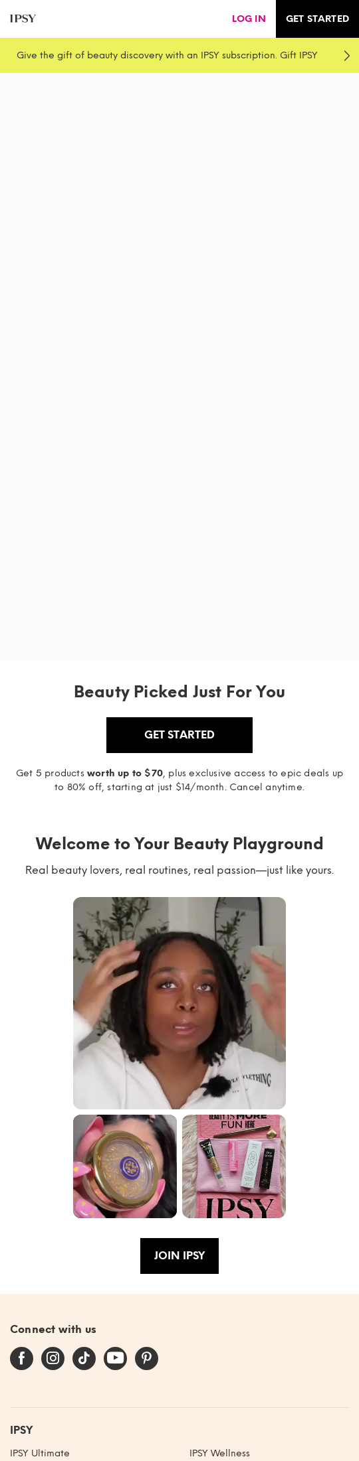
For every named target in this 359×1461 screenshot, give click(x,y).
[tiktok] (84, 1359)
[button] (179, 1003)
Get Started (179, 735)
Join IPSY (179, 1255)
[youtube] (115, 1359)
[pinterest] (146, 1359)
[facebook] (21, 1359)
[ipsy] (23, 19)
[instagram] (52, 1359)
